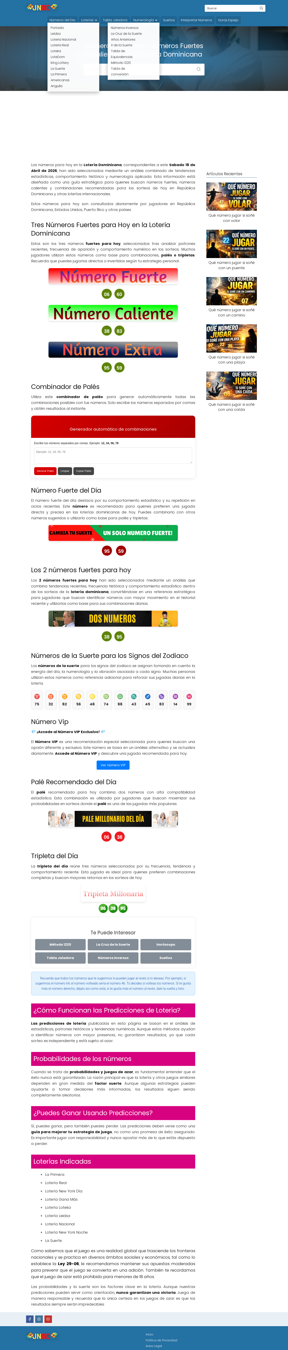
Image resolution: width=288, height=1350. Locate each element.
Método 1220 (60, 944)
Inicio (149, 1334)
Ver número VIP (113, 765)
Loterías (87, 20)
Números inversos (113, 958)
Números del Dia (62, 20)
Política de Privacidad (161, 1340)
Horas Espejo (228, 20)
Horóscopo (165, 944)
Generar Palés (45, 470)
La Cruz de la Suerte (113, 944)
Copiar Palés (83, 470)
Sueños (169, 20)
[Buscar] (261, 8)
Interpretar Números (196, 20)
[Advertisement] (144, 129)
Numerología (143, 20)
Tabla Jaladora (115, 20)
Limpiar (65, 470)
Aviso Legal (154, 1346)
